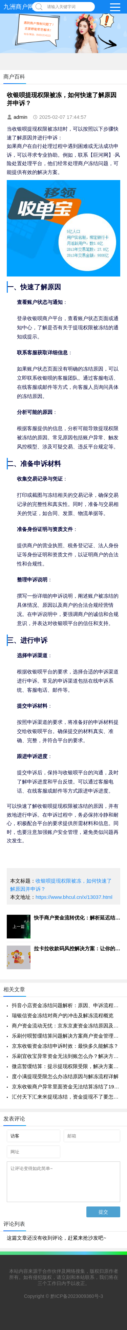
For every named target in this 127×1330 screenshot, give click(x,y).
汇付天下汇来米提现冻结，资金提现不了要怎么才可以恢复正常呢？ (66, 1097)
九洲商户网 (18, 6)
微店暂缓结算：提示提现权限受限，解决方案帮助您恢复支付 (66, 1066)
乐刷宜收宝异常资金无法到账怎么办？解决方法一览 (66, 1056)
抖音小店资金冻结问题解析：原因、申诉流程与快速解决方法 (66, 1005)
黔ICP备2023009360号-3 (76, 1296)
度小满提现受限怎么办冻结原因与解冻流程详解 (65, 1076)
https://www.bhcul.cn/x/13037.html (74, 897)
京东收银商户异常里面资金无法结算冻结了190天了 (66, 1086)
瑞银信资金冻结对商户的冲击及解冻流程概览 (62, 1015)
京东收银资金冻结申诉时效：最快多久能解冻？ (65, 1046)
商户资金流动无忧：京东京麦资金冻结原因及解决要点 (66, 1025)
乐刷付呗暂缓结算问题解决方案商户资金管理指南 (66, 1036)
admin (20, 117)
